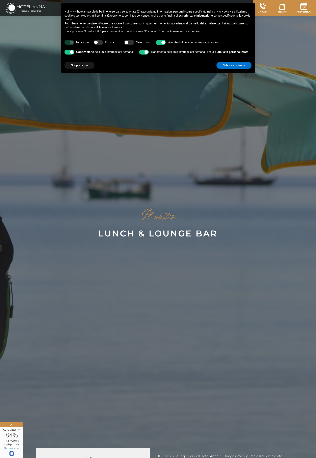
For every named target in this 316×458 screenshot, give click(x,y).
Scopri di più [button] (79, 65)
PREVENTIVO (303, 11)
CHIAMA (262, 11)
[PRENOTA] (282, 6)
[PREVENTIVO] (303, 6)
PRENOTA (282, 11)
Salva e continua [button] (234, 65)
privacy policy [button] (222, 11)
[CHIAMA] (262, 6)
